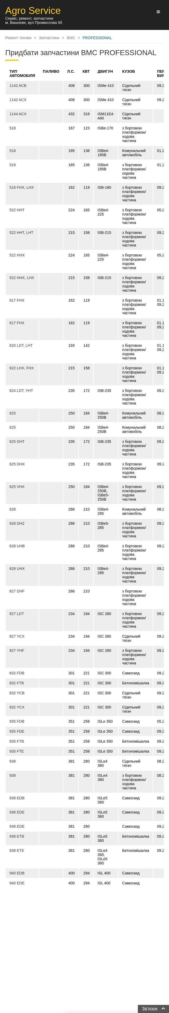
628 (12, 509)
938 (12, 761)
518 (12, 128)
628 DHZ (17, 523)
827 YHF (16, 650)
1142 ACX (17, 100)
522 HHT (17, 210)
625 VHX (17, 487)
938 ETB (16, 836)
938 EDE (17, 812)
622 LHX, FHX (21, 368)
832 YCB (16, 693)
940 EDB (17, 873)
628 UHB (17, 546)
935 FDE (16, 731)
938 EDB (17, 798)
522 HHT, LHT (21, 232)
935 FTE (16, 751)
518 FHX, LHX (21, 187)
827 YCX (16, 636)
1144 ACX (17, 114)
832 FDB (16, 673)
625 (12, 413)
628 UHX (17, 568)
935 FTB (16, 741)
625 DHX (17, 464)
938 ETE (16, 850)
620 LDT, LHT (21, 345)
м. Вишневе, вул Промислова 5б (33, 22)
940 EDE (17, 883)
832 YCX (16, 707)
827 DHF (17, 591)
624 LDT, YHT (21, 391)
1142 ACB (17, 85)
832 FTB (16, 683)
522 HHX (17, 255)
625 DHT (17, 441)
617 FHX (16, 300)
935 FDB (16, 721)
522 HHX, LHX (21, 278)
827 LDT (16, 614)
